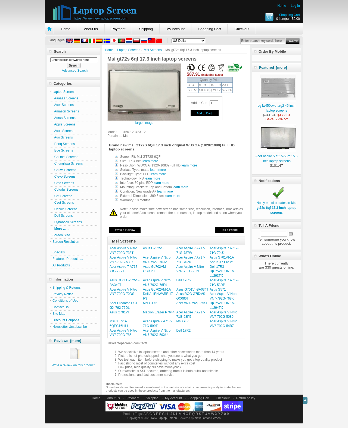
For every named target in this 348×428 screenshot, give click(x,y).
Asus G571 (218, 289)
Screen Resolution (65, 242)
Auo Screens (62, 137)
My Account (175, 29)
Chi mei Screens (65, 157)
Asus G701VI (119, 312)
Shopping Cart (289, 15)
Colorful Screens (65, 189)
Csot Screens (63, 202)
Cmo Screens (63, 183)
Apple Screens (63, 124)
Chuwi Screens (64, 170)
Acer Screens (63, 105)
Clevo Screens (64, 176)
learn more (150, 161)
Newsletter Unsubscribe (69, 327)
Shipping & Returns (66, 287)
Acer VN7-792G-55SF (192, 303)
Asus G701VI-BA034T (192, 289)
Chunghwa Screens (67, 163)
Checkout (241, 29)
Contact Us (60, 307)
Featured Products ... (67, 259)
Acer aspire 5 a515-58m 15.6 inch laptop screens (277, 156)
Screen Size (61, 235)
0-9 (226, 414)
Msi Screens (153, 50)
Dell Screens (62, 216)
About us (91, 29)
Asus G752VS (153, 248)
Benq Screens (63, 144)
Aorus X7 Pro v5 (221, 262)
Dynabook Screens (67, 222)
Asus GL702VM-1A (157, 289)
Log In (295, 6)
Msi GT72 (150, 303)
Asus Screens (63, 131)
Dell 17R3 (217, 267)
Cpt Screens (62, 196)
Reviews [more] (67, 341)
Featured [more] (273, 67)
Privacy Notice (62, 294)
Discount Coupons (65, 320)
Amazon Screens (65, 111)
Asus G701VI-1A (222, 257)
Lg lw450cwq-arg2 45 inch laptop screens (276, 105)
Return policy (245, 398)
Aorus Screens (64, 118)
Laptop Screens (128, 50)
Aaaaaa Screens (65, 98)
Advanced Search (75, 71)
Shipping (146, 29)
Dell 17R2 (183, 330)
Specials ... (60, 252)
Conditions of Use (65, 301)
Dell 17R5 (183, 280)
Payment (118, 29)
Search (60, 51)
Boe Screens (62, 150)
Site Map (58, 314)
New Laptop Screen (164, 418)
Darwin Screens (64, 209)
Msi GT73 (183, 321)
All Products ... (62, 265)
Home (281, 6)
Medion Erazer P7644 (159, 312)
